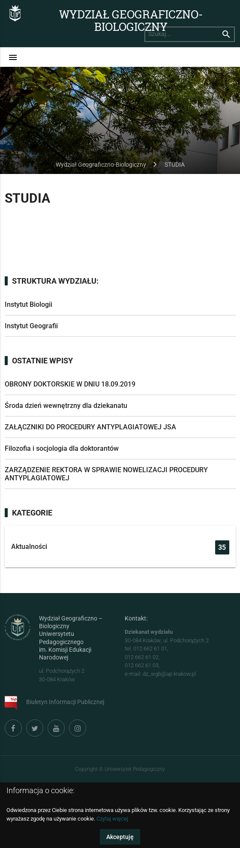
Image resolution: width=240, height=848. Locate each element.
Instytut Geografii (31, 326)
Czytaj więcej (112, 818)
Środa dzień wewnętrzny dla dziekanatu (66, 406)
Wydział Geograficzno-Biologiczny (131, 20)
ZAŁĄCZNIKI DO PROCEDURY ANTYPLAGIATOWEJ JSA (90, 427)
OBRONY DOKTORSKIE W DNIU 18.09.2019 (70, 384)
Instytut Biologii (28, 304)
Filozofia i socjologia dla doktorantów (62, 448)
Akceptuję (120, 836)
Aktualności (120, 547)
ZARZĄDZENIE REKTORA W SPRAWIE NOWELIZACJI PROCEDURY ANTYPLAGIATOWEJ (106, 474)
